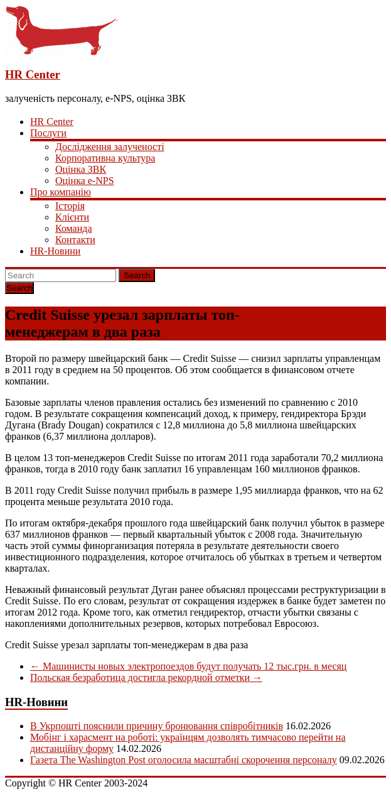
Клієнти (72, 217)
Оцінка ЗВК (80, 169)
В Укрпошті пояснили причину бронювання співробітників (156, 726)
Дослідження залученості (109, 146)
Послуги (48, 133)
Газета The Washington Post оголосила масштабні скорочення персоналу (183, 759)
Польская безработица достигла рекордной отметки (146, 677)
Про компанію (60, 192)
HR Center (32, 74)
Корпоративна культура (105, 158)
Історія (70, 205)
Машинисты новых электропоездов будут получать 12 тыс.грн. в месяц (188, 666)
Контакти (75, 239)
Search (137, 275)
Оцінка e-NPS (84, 180)
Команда (73, 228)
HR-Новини (55, 251)
